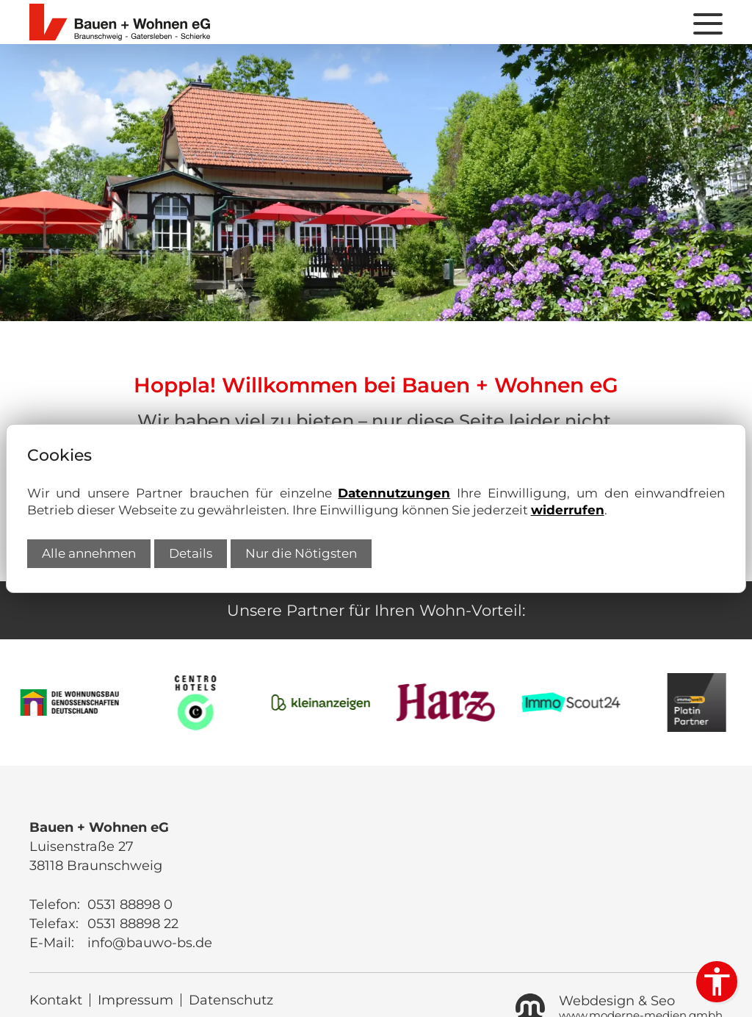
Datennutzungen (394, 493)
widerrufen (567, 510)
